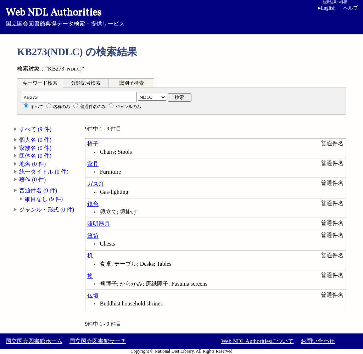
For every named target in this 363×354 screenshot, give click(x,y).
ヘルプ (350, 8)
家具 (93, 164)
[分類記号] (79, 97)
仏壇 (93, 296)
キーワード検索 (40, 83)
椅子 (93, 144)
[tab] (40, 83)
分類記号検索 (86, 83)
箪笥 (93, 236)
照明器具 (98, 224)
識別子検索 (131, 83)
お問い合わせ (318, 341)
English (327, 8)
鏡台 (93, 204)
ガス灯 (95, 184)
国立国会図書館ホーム (34, 341)
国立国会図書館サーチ (97, 341)
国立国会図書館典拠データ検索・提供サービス (181, 16)
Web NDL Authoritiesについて (257, 341)
